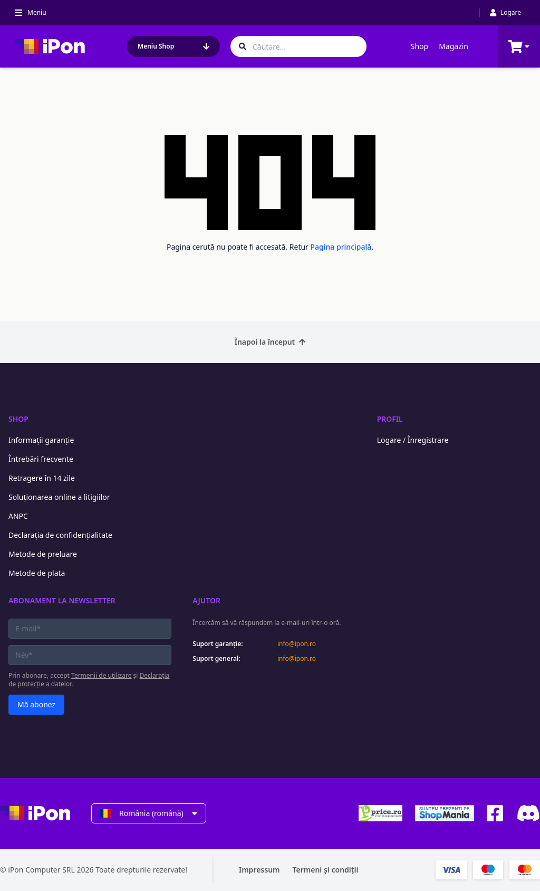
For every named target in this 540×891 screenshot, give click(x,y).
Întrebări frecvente (40, 459)
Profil (390, 419)
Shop (419, 46)
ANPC (18, 516)
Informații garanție (41, 440)
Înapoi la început (270, 342)
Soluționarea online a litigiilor (59, 497)
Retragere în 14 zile (41, 478)
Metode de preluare (42, 554)
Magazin (453, 46)
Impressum (259, 870)
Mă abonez (36, 704)
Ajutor (206, 600)
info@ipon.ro (296, 644)
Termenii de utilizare (101, 675)
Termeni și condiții (326, 870)
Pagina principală (341, 247)
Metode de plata (36, 573)
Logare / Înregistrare (413, 440)
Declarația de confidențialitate (60, 535)
